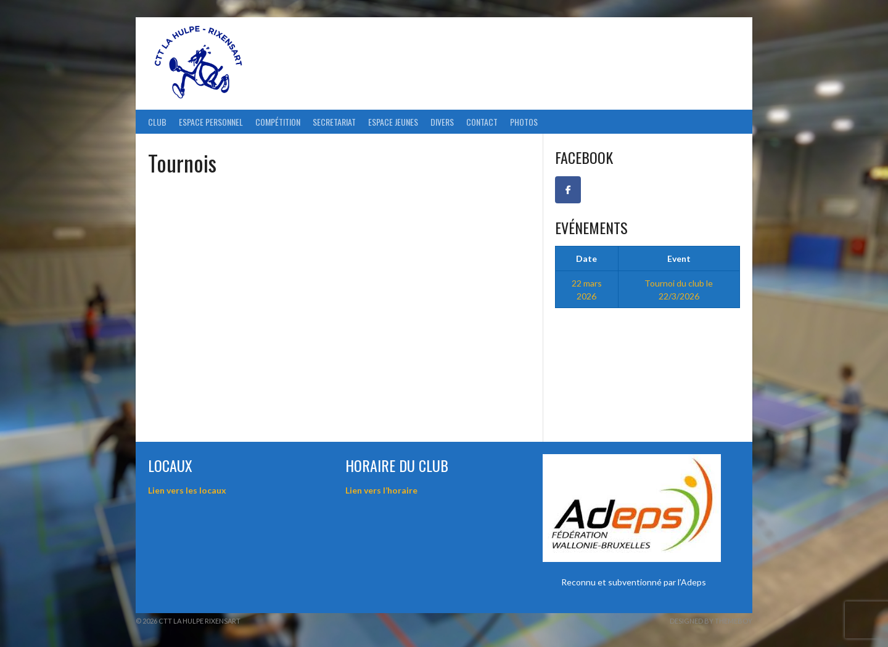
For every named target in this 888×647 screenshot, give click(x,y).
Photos (524, 121)
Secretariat (334, 121)
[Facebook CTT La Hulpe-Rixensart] (568, 189)
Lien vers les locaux (187, 490)
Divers (442, 121)
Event (679, 258)
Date (586, 258)
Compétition (277, 121)
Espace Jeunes (393, 121)
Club (157, 121)
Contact (482, 121)
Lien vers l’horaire (381, 490)
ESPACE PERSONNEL (211, 121)
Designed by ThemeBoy (711, 621)
